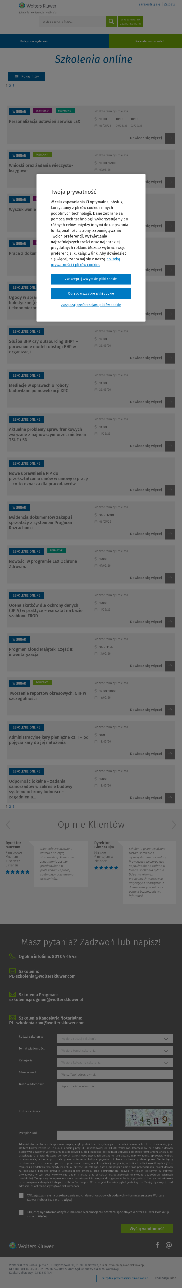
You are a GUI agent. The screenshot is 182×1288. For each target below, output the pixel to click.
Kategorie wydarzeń (34, 41)
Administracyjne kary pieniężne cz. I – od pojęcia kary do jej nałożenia (49, 740)
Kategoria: (26, 1060)
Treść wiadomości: (31, 1084)
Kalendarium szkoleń (149, 41)
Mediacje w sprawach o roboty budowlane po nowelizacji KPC (38, 388)
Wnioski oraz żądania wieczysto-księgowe (41, 168)
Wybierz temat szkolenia (78, 1050)
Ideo (173, 1278)
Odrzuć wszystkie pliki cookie (91, 294)
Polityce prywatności (135, 1178)
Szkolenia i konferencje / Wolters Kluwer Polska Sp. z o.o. (37, 8)
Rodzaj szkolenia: (31, 1036)
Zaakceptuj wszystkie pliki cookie (91, 279)
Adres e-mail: (28, 1072)
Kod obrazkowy (29, 1111)
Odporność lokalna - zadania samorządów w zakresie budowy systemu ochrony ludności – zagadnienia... (40, 789)
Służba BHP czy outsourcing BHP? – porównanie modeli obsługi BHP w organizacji (43, 347)
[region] (91, 247)
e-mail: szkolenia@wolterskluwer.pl (122, 1265)
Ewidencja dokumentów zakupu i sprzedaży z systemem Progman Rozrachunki (40, 522)
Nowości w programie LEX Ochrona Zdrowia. (43, 564)
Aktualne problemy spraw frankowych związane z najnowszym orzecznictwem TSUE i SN (47, 434)
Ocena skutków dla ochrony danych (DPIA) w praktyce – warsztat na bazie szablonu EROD (45, 610)
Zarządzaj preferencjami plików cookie (125, 1278)
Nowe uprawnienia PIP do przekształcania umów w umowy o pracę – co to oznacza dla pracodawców (48, 478)
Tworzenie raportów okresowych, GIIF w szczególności (47, 696)
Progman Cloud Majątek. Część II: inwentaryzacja (41, 652)
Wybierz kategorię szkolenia (80, 1062)
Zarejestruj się (149, 4)
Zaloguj (169, 4)
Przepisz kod (28, 1133)
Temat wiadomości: (32, 1048)
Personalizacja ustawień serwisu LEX (44, 121)
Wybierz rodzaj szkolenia (78, 1038)
